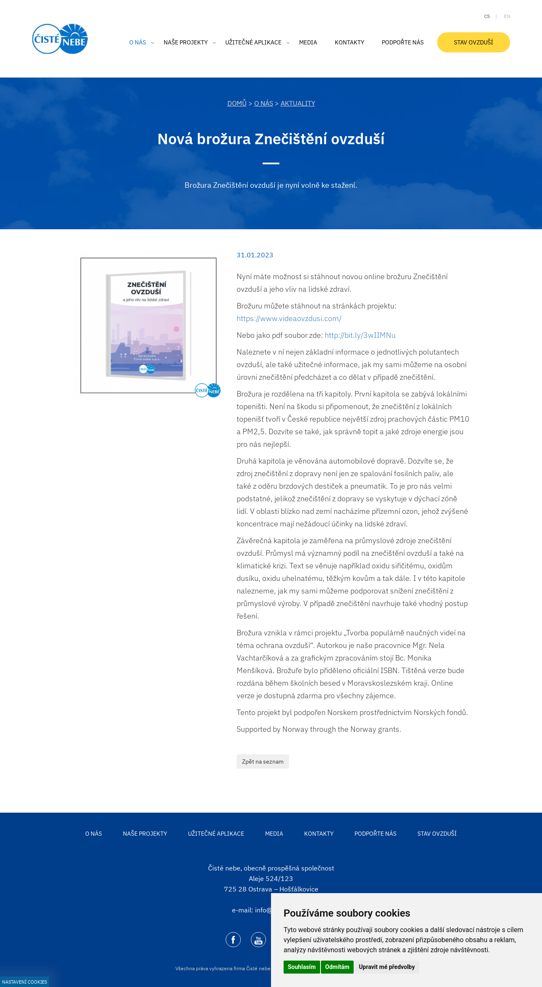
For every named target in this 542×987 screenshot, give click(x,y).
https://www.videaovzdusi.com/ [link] (289, 318)
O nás (263, 103)
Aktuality (298, 103)
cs (487, 16)
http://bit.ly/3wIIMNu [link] (360, 335)
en (507, 16)
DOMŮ (237, 103)
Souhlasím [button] (302, 967)
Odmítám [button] (337, 967)
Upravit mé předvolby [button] (386, 967)
